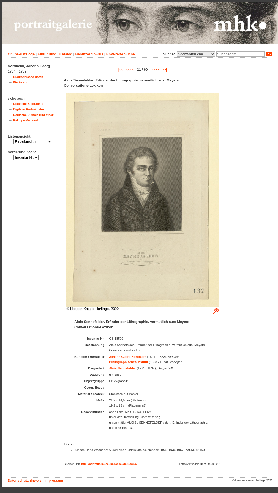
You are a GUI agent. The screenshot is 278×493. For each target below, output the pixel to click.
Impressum (53, 480)
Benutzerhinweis (89, 54)
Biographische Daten (28, 76)
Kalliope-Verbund (25, 120)
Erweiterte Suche (120, 54)
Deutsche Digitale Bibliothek (33, 114)
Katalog (65, 54)
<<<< (130, 69)
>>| (164, 69)
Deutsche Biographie (28, 103)
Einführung (47, 54)
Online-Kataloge (21, 54)
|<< (120, 69)
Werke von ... (22, 82)
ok (269, 54)
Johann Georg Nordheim (127, 356)
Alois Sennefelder (122, 368)
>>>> (155, 69)
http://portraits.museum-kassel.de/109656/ (109, 463)
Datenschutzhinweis (25, 480)
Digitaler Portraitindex (29, 109)
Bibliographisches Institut (128, 362)
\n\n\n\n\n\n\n (196, 54)
